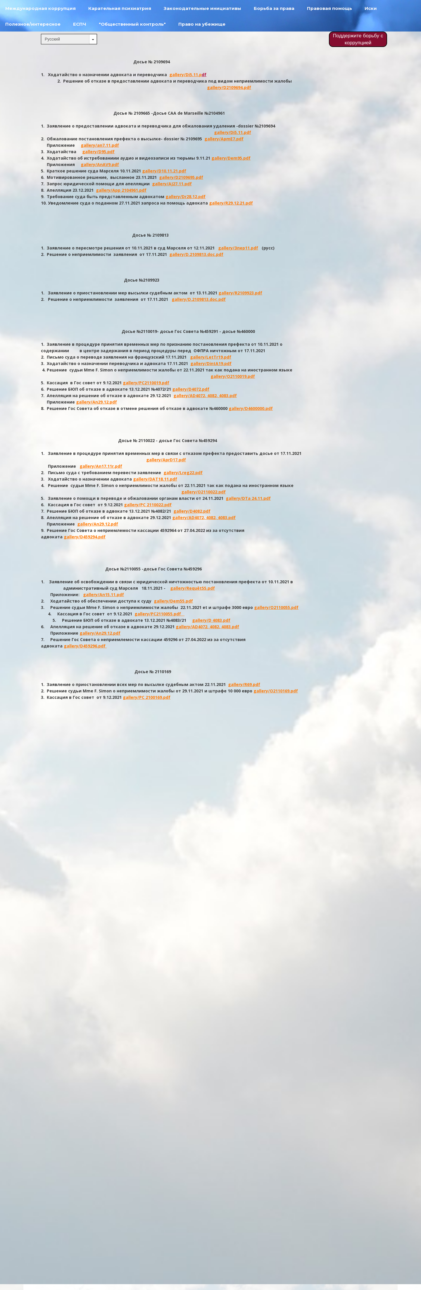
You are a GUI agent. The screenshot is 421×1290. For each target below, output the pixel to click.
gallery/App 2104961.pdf (121, 190)
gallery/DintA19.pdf (211, 363)
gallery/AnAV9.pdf (100, 164)
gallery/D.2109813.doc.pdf (196, 254)
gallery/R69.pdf (244, 684)
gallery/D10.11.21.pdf (164, 171)
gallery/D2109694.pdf (229, 87)
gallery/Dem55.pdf (173, 601)
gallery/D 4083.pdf (211, 620)
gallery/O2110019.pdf (232, 376)
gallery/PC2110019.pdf (146, 382)
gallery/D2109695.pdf (181, 177)
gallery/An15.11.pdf (103, 594)
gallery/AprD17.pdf (166, 459)
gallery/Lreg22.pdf (183, 472)
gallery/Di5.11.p (185, 74)
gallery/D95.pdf (98, 151)
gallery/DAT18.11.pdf (155, 479)
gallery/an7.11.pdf (100, 145)
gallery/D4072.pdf (190, 389)
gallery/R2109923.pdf (240, 293)
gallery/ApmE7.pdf (224, 139)
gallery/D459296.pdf (85, 646)
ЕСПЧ (79, 24)
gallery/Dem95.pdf (231, 158)
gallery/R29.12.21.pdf (231, 203)
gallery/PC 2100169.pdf (146, 697)
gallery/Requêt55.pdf (192, 588)
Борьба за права (274, 8)
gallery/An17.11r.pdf (101, 466)
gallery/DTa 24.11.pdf (248, 498)
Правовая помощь (329, 8)
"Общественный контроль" (132, 24)
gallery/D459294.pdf (85, 537)
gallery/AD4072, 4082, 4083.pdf (205, 395)
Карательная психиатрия (119, 8)
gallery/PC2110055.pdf (159, 614)
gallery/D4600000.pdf (251, 408)
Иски (371, 8)
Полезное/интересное (33, 24)
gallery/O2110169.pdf (275, 691)
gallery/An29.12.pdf (96, 402)
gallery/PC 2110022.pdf (148, 504)
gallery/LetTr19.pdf (210, 357)
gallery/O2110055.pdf (276, 607)
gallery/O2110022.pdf (203, 492)
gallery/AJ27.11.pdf (172, 183)
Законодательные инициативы (202, 8)
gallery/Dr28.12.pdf (185, 196)
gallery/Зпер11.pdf (238, 248)
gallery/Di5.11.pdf (232, 132)
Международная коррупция (40, 8)
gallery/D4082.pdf (191, 511)
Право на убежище (201, 24)
